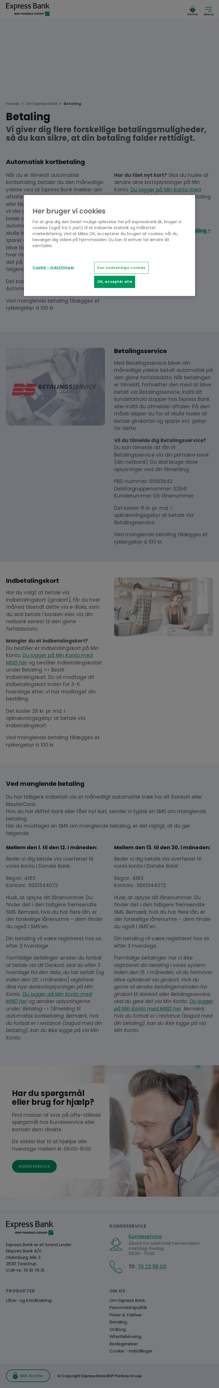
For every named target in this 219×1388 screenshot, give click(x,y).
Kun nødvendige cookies (121, 268)
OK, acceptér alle (114, 281)
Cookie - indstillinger (53, 267)
